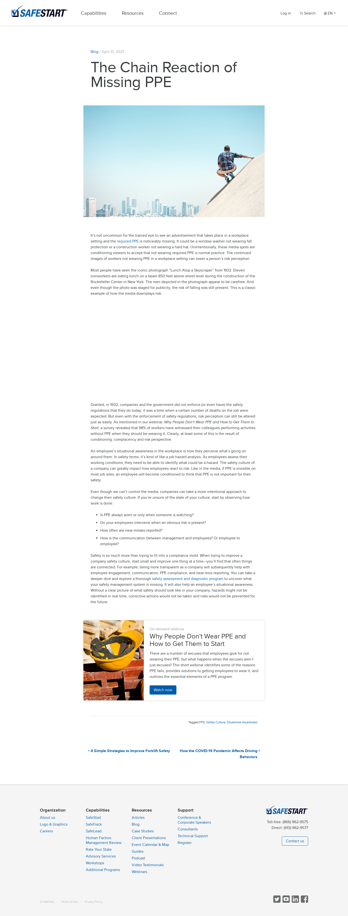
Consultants (188, 829)
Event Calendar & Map (150, 844)
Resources (134, 13)
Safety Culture (215, 723)
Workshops (95, 863)
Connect (169, 13)
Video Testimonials (148, 865)
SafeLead (94, 831)
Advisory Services (101, 856)
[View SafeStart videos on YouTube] (286, 901)
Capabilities (95, 13)
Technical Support (193, 836)
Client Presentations (149, 837)
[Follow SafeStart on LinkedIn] (295, 901)
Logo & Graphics (53, 824)
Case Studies (143, 831)
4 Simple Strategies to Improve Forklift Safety (130, 752)
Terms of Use (69, 902)
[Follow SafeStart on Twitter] (276, 901)
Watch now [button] (163, 691)
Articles (138, 817)
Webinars (139, 871)
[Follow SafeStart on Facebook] (304, 901)
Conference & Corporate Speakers (194, 820)
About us (47, 817)
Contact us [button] (295, 841)
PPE (202, 723)
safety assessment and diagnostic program (187, 579)
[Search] (307, 13)
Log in (286, 13)
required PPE (128, 242)
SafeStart (93, 817)
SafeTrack (94, 824)
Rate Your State (99, 849)
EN (330, 13)
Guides (138, 851)
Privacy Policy (93, 902)
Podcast (138, 858)
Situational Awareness (242, 723)
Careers (46, 831)
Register (185, 842)
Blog (94, 52)
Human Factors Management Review (104, 840)
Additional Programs (103, 869)
